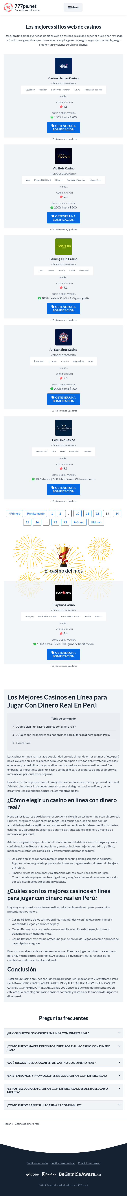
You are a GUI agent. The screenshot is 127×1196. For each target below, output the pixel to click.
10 (77, 513)
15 (27, 522)
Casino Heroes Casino (63, 78)
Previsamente (36, 513)
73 (65, 522)
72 (55, 522)
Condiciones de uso (89, 1163)
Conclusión (23, 743)
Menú (73, 7)
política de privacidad (63, 1163)
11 (87, 513)
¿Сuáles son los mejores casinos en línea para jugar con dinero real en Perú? (63, 734)
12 (97, 513)
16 (37, 522)
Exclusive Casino (63, 440)
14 (117, 513)
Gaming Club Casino (63, 259)
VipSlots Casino (64, 168)
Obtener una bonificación (63, 127)
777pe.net (83, 1185)
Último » (96, 522)
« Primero (14, 513)
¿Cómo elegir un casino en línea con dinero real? (46, 726)
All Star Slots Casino (63, 349)
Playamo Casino (63, 605)
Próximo (78, 522)
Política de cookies (37, 1163)
